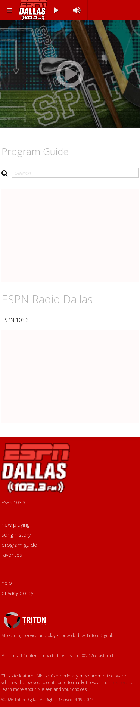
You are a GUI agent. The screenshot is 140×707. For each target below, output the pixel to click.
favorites (11, 554)
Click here (118, 682)
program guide (19, 544)
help (6, 582)
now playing (15, 524)
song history (16, 534)
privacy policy (17, 592)
